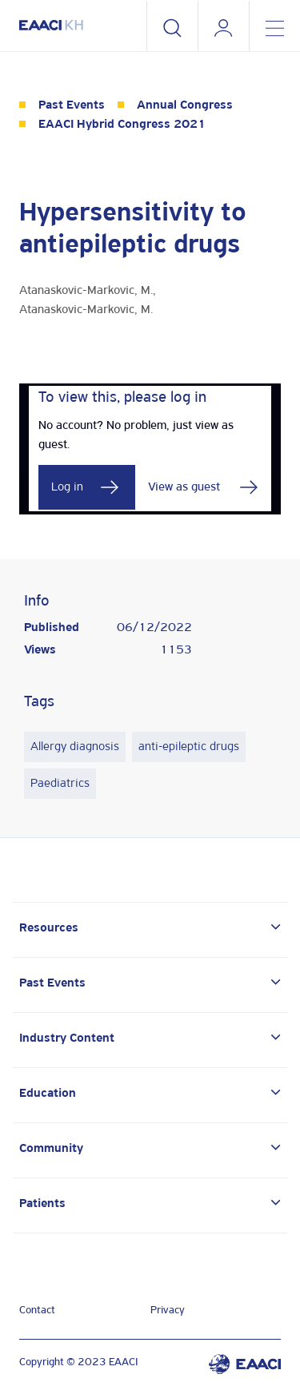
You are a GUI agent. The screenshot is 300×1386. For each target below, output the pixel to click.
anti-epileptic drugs (188, 747)
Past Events (71, 105)
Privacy (167, 1311)
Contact (37, 1311)
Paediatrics (60, 783)
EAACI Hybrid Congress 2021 (122, 124)
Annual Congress (185, 105)
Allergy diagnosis (74, 747)
